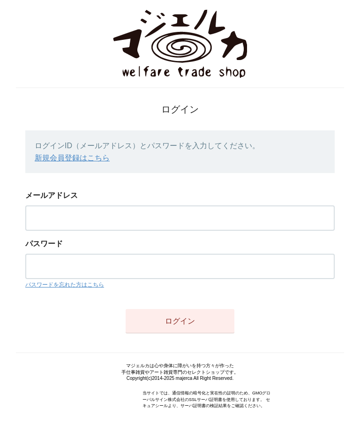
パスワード (44, 244)
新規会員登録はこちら (72, 158)
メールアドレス (51, 195)
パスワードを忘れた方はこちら (64, 284)
